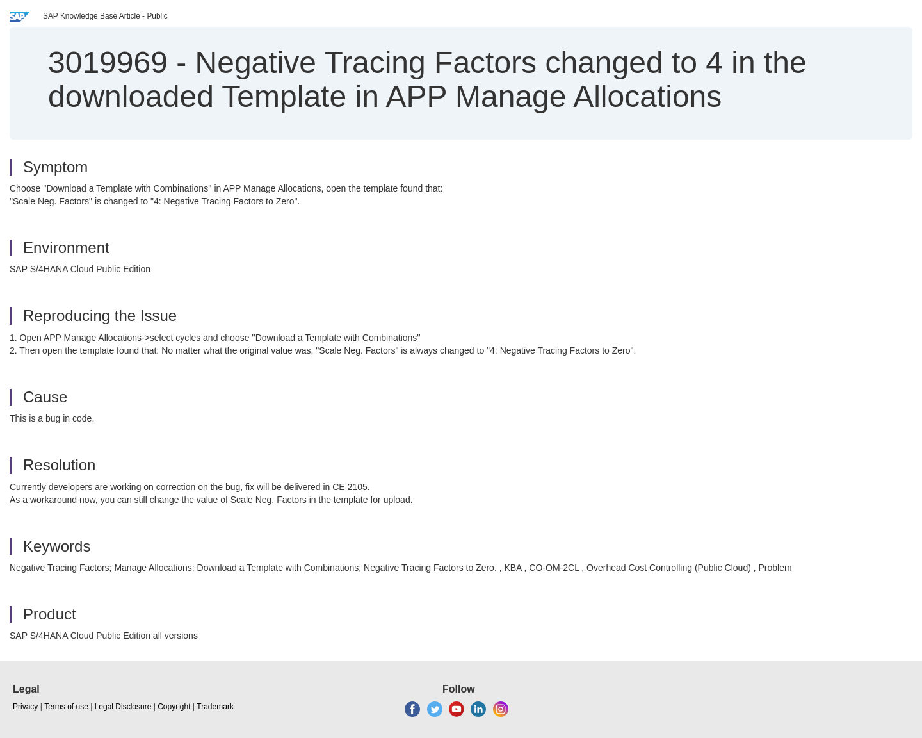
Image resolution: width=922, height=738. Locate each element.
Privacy (25, 706)
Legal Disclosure (123, 706)
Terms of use (66, 706)
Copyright (174, 706)
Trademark (215, 706)
